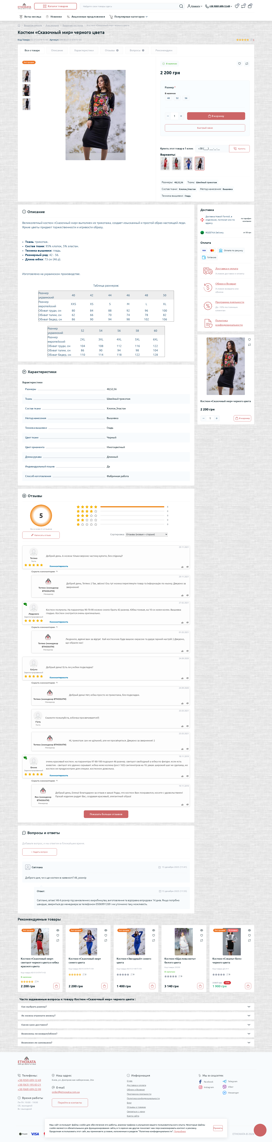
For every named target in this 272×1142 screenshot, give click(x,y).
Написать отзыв (41, 535)
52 (177, 98)
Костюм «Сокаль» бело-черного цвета (227, 960)
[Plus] (181, 116)
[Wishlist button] (239, 63)
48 (168, 98)
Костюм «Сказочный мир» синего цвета (85, 960)
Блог (129, 1103)
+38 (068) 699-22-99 (29, 1089)
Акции (130, 1120)
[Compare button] (247, 64)
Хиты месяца (32, 16)
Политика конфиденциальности (143, 1098)
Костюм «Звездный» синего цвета (134, 960)
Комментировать (59, 566)
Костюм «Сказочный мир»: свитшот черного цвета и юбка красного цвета (40, 962)
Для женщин (52, 25)
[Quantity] (174, 116)
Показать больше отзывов (106, 814)
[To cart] (242, 418)
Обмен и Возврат (225, 283)
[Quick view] (57, 929)
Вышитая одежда (33, 25)
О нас (130, 1081)
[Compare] (57, 940)
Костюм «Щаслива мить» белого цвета (180, 960)
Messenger (231, 1093)
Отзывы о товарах (136, 1107)
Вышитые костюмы (73, 25)
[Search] (181, 6)
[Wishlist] (57, 934)
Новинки (56, 16)
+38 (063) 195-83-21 (29, 1084)
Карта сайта (133, 1116)
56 (186, 98)
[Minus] (168, 116)
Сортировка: (117, 534)
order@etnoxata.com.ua (66, 1092)
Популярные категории (129, 16)
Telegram (230, 1081)
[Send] (239, 148)
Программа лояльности (229, 302)
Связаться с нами (136, 1111)
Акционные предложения (88, 16)
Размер (170, 87)
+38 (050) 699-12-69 (29, 1080)
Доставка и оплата (226, 268)
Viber (228, 1087)
